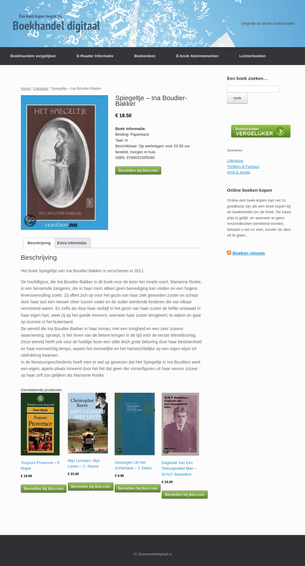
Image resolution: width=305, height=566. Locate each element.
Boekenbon (144, 56)
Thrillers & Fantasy (243, 166)
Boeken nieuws (248, 253)
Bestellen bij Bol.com (138, 170)
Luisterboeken (252, 56)
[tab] (39, 243)
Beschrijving (39, 243)
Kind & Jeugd (238, 172)
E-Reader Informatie (95, 56)
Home (25, 88)
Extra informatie (72, 243)
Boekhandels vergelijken (33, 56)
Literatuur (41, 88)
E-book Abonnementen (197, 56)
